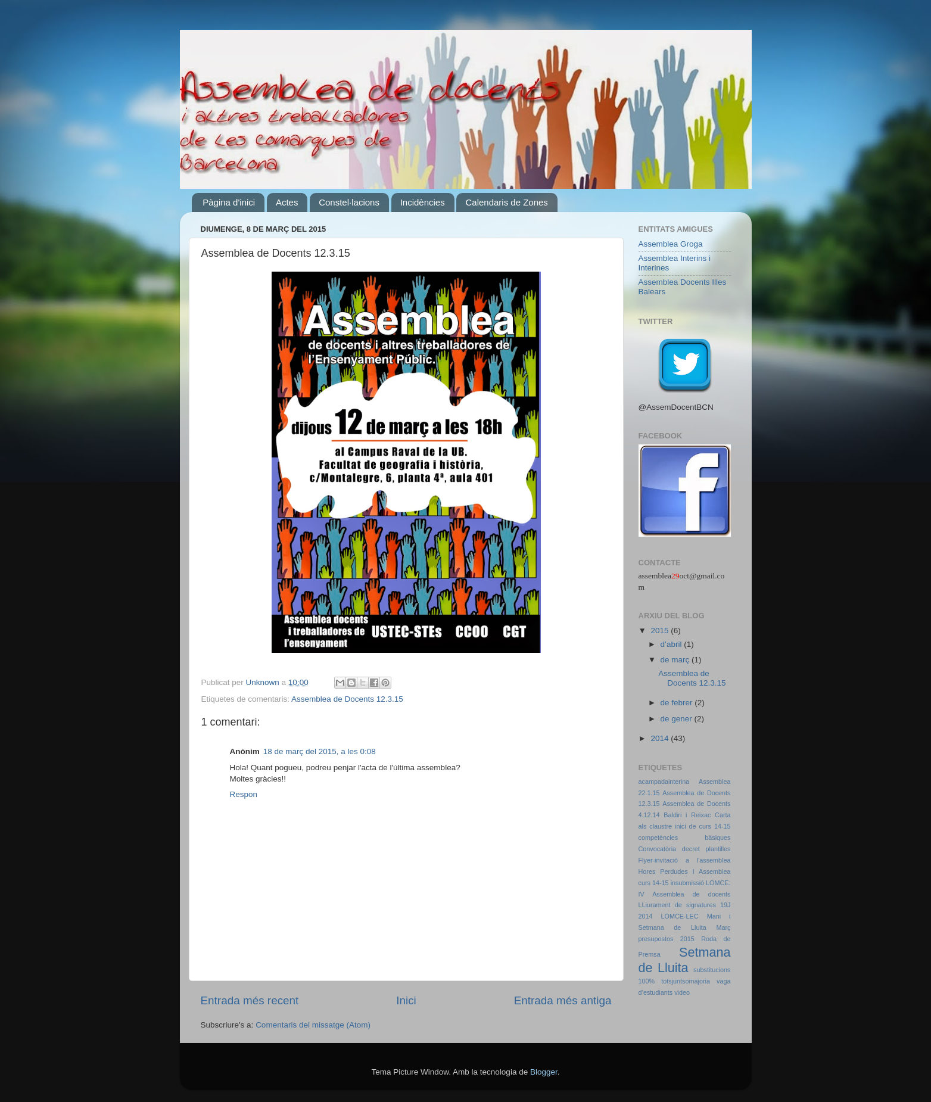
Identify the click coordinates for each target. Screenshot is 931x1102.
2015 (660, 630)
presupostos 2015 (667, 938)
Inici (406, 1000)
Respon (244, 794)
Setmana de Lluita (685, 960)
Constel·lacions (349, 202)
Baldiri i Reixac (687, 814)
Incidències (422, 202)
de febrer (678, 702)
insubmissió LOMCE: (701, 882)
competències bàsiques (685, 837)
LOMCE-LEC (680, 916)
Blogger (544, 1071)
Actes (287, 202)
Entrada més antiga (563, 1000)
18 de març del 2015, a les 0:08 (319, 751)
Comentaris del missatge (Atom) (313, 1024)
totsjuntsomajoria (685, 981)
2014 (660, 738)
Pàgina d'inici (229, 202)
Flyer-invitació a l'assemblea (685, 860)
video (682, 992)
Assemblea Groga (671, 243)
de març (676, 659)
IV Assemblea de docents (685, 894)
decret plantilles (706, 848)
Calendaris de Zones (506, 202)
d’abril (672, 644)
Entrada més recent (250, 1000)
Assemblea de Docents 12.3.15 (347, 699)
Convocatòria (658, 848)
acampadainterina (664, 781)
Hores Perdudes (663, 871)
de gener (678, 718)
